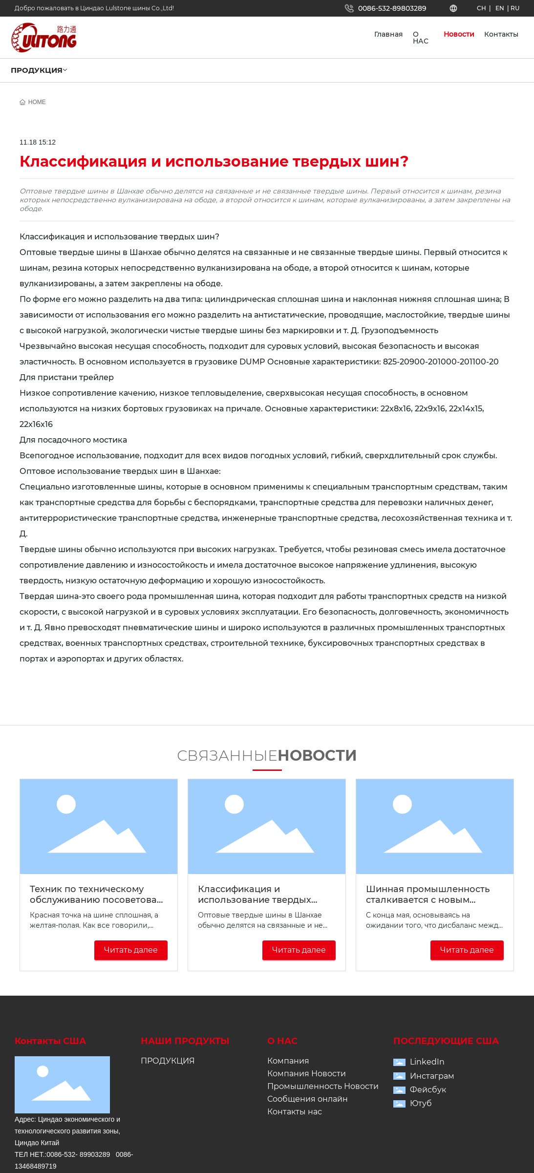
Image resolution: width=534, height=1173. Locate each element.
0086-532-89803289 (392, 8)
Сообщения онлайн (307, 1099)
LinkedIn (427, 1061)
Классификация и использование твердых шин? (254, 900)
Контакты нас (294, 1111)
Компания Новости (306, 1073)
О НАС (282, 1041)
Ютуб (421, 1103)
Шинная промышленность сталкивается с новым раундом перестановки (428, 900)
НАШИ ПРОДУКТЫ (185, 1041)
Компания (288, 1061)
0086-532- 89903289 (78, 1154)
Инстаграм (432, 1076)
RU (515, 8)
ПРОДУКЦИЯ (168, 1061)
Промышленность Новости (323, 1086)
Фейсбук (428, 1089)
